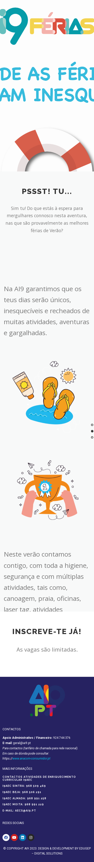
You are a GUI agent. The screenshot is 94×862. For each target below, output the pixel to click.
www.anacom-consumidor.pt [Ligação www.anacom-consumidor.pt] (31, 758)
